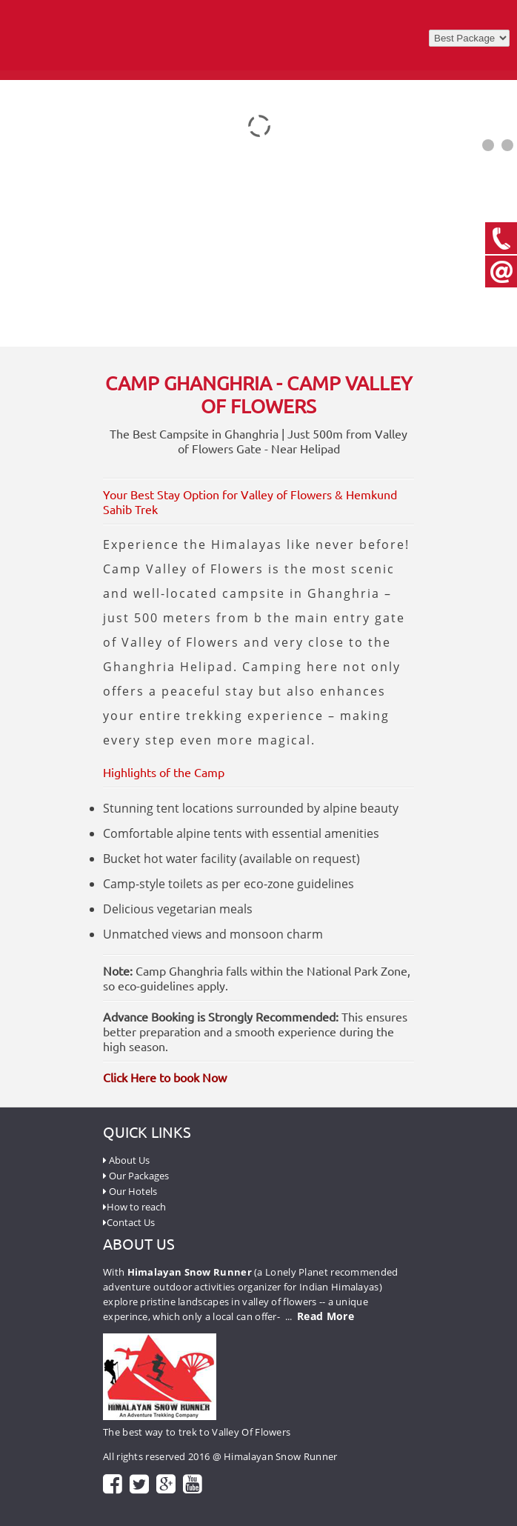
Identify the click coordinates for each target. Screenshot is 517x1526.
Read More (325, 1316)
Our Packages (136, 1175)
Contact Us (129, 1222)
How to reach (134, 1206)
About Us (126, 1160)
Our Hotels (130, 1191)
